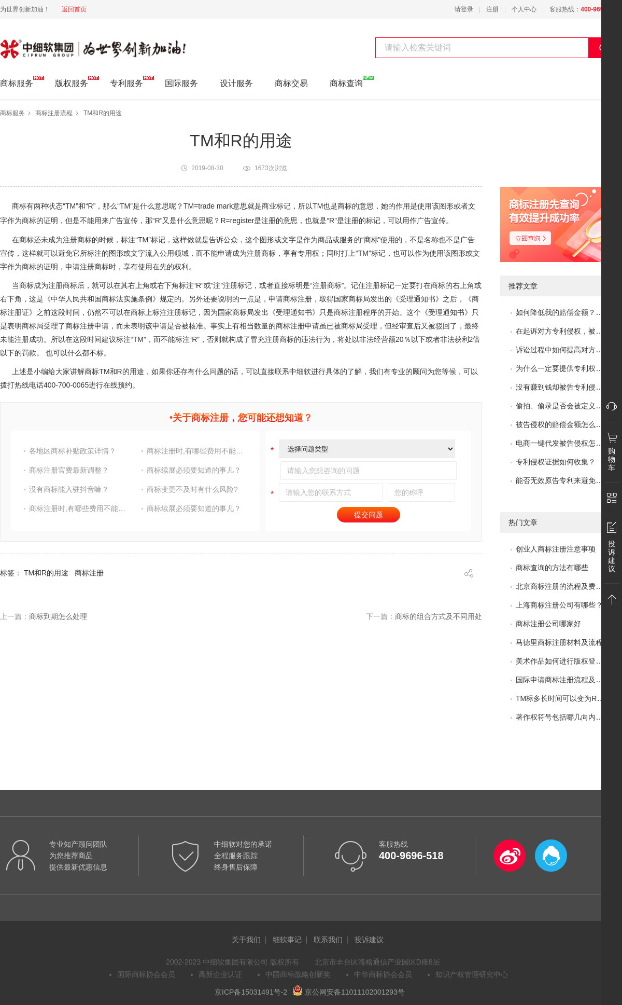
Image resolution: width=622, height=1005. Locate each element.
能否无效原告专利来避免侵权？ (566, 480)
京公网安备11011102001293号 (348, 992)
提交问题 (368, 515)
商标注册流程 (54, 113)
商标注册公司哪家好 (548, 623)
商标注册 (89, 573)
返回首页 (74, 9)
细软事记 (287, 939)
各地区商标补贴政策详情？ (72, 451)
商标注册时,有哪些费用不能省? (196, 451)
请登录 (464, 9)
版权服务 (71, 82)
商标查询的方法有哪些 (552, 567)
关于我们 (246, 939)
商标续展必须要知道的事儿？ (194, 470)
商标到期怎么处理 (58, 616)
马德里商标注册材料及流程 (559, 642)
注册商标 (261, 253)
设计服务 (236, 83)
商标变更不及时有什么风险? (192, 489)
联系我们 (328, 939)
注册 (492, 9)
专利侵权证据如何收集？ (556, 462)
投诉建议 (369, 939)
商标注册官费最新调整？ (69, 470)
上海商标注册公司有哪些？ (559, 605)
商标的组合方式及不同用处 (438, 616)
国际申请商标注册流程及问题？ (566, 680)
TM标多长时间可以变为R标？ (563, 698)
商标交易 (291, 83)
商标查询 (346, 82)
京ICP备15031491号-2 (251, 992)
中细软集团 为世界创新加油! (52, 43)
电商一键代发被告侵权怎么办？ (566, 443)
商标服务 (16, 82)
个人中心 (524, 9)
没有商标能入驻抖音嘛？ (69, 489)
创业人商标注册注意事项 (556, 549)
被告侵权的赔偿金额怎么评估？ (566, 424)
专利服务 (126, 82)
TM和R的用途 (46, 573)
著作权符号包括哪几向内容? (561, 717)
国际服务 (181, 83)
